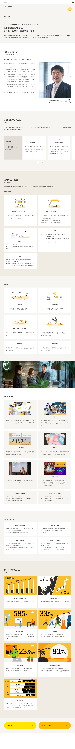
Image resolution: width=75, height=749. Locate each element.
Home (5, 6)
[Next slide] (42, 162)
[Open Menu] (73, 2)
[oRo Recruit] (4, 2)
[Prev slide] (37, 162)
